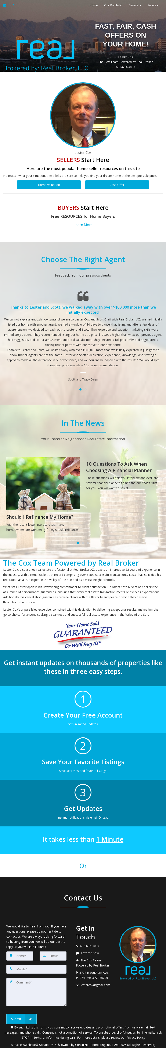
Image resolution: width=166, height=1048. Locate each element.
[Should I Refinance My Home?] (43, 493)
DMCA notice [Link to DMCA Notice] (83, 1043)
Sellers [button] (150, 5)
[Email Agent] (6, 5)
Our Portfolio (111, 5)
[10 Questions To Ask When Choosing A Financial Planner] (123, 472)
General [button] (132, 5)
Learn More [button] (83, 223)
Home (91, 5)
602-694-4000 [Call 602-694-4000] (121, 67)
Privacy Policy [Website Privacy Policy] (135, 1031)
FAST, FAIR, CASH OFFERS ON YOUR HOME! (121, 34)
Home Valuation (49, 185)
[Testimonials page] (83, 333)
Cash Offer (117, 185)
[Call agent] (13, 5)
